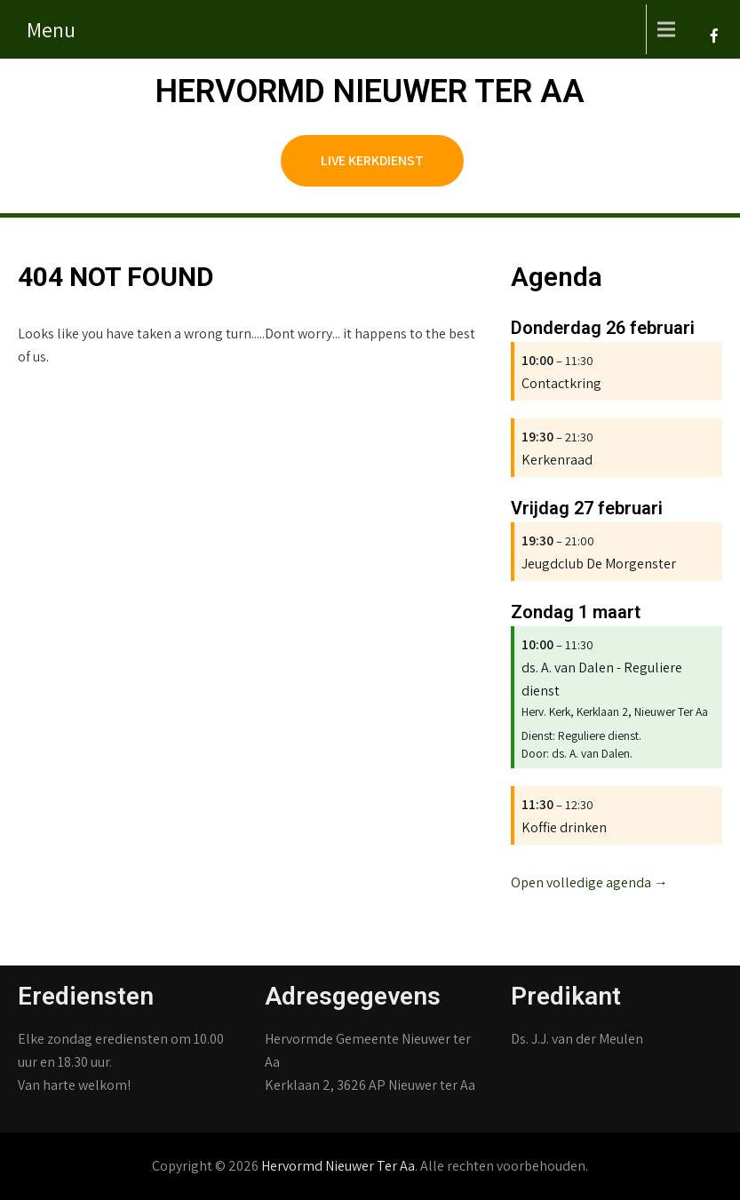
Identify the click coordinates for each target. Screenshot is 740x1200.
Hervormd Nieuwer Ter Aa (370, 91)
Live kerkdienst (372, 160)
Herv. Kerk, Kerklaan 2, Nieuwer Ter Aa (614, 711)
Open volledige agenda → (589, 882)
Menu (51, 29)
